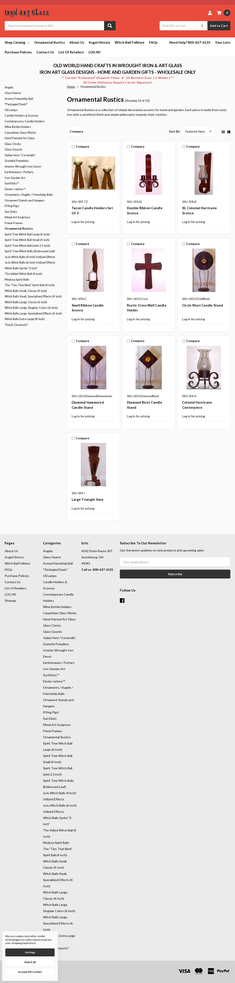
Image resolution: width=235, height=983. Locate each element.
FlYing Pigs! (12, 206)
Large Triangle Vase (88, 499)
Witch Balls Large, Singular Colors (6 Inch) (31, 307)
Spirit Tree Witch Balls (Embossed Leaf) (30, 251)
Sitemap (10, 600)
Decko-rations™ (15, 189)
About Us (76, 42)
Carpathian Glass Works (20, 132)
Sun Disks (11, 211)
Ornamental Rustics (49, 42)
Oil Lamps (11, 110)
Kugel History (99, 42)
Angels (9, 87)
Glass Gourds (13, 149)
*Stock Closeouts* (16, 324)
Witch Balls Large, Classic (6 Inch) (26, 302)
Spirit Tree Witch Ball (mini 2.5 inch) (27, 245)
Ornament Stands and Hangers (24, 200)
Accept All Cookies (30, 971)
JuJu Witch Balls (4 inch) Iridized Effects (30, 257)
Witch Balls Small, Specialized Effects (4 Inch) (33, 296)
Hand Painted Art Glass (20, 138)
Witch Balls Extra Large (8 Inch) (24, 319)
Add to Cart (219, 25)
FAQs (153, 42)
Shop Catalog (17, 42)
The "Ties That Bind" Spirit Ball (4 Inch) (30, 285)
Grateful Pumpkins (17, 160)
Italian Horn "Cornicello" (20, 155)
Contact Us (45, 52)
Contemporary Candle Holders (25, 121)
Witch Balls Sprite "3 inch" (21, 268)
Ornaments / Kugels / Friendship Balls (29, 194)
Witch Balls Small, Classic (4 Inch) (26, 291)
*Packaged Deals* (16, 104)
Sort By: (174, 131)
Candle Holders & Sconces (21, 115)
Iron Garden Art (15, 178)
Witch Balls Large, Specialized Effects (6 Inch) (33, 313)
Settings (30, 952)
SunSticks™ (12, 183)
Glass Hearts (13, 93)
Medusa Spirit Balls (17, 279)
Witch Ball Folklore (129, 42)
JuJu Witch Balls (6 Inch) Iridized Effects (30, 262)
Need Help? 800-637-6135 (189, 42)
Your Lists (222, 42)
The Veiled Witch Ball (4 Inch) (23, 274)
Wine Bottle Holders (18, 127)
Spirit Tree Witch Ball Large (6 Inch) (27, 234)
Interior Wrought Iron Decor (23, 166)
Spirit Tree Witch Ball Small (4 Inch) (27, 240)
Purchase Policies (18, 52)
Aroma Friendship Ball (19, 98)
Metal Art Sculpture (17, 217)
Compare (76, 131)
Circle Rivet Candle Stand (202, 305)
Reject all (30, 962)
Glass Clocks (13, 144)
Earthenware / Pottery (19, 172)
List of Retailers (71, 52)
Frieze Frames (14, 223)
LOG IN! (95, 52)
